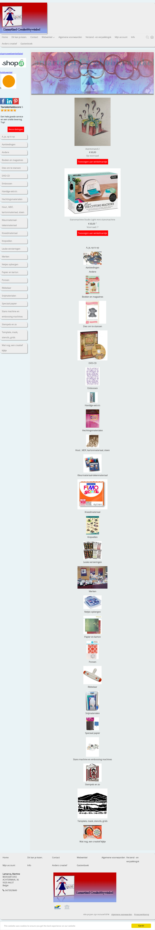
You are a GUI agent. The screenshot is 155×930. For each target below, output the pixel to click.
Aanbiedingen (8, 144)
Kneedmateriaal (9, 233)
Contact (34, 37)
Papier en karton (10, 272)
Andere (5, 152)
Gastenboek (26, 43)
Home (5, 37)
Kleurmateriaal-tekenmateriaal (9, 223)
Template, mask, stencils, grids (10, 335)
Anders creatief (9, 43)
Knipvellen (7, 241)
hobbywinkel (6, 72)
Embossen (7, 183)
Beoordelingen (16, 129)
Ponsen (5, 280)
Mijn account (121, 37)
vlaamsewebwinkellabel (11, 53)
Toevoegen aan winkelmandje (92, 161)
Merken (5, 256)
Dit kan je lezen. (19, 37)
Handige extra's (9, 191)
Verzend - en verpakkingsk (98, 37)
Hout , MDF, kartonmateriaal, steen (13, 210)
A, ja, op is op (8, 136)
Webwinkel (48, 37)
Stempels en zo (9, 324)
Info (133, 37)
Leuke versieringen (11, 248)
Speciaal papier (9, 303)
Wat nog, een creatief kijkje (12, 348)
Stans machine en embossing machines (12, 314)
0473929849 (11, 890)
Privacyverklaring (141, 914)
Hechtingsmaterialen (12, 199)
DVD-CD (6, 175)
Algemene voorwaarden (70, 37)
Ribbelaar (6, 287)
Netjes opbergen (10, 264)
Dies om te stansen (11, 168)
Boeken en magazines (12, 160)
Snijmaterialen (9, 295)
